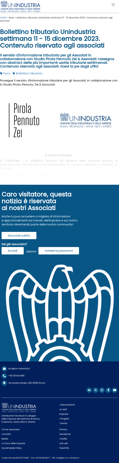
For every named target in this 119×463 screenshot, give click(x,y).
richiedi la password (59, 251)
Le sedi (63, 409)
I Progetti (64, 418)
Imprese (64, 414)
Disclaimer (65, 434)
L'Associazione (67, 404)
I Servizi (63, 423)
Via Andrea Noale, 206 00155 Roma (23, 383)
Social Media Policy (12, 448)
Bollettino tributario (27, 73)
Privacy (63, 429)
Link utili (64, 443)
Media (5, 438)
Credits (63, 438)
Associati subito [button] (19, 235)
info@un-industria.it (16, 368)
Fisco (5, 73)
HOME (3, 17)
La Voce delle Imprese (13, 443)
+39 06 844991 (13, 375)
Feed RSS (64, 448)
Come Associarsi (11, 429)
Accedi (12, 251)
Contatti (6, 434)
